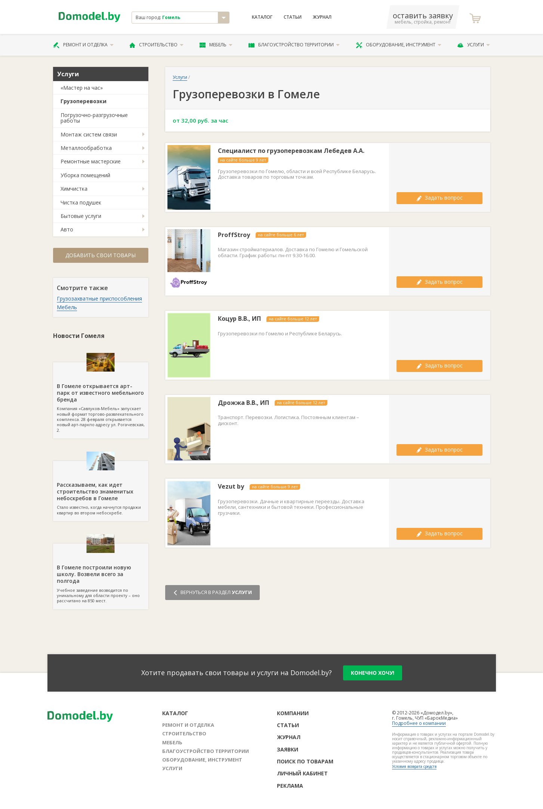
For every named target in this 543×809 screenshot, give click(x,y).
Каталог (262, 17)
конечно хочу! (372, 672)
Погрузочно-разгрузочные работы (94, 117)
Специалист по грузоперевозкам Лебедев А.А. (291, 151)
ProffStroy (234, 235)
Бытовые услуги (81, 215)
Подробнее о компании (419, 723)
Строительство (156, 44)
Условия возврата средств (414, 766)
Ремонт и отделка (83, 44)
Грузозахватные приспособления (99, 298)
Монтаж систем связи (89, 134)
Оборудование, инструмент (398, 44)
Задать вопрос (439, 197)
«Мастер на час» (82, 87)
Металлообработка (86, 147)
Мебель (216, 44)
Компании (293, 713)
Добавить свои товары (100, 255)
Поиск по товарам (305, 761)
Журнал (322, 17)
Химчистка (74, 188)
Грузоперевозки (84, 101)
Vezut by (231, 486)
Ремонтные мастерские (91, 161)
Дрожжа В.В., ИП (243, 403)
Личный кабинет (302, 773)
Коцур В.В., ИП (239, 319)
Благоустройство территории (294, 44)
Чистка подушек (81, 202)
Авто (67, 229)
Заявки (287, 749)
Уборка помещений (85, 175)
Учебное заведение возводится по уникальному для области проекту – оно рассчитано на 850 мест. (101, 573)
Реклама (290, 785)
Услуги (473, 44)
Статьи (293, 17)
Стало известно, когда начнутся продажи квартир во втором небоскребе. (101, 488)
